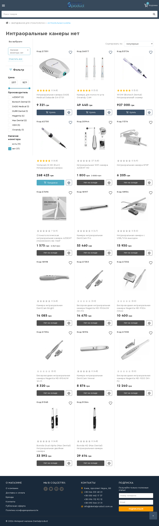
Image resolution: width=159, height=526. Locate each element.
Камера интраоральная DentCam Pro (90, 236)
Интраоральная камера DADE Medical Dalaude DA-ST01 (53, 96)
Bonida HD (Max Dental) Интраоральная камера (90, 447)
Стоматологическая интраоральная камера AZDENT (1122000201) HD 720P (54, 238)
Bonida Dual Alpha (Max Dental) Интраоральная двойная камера (54, 448)
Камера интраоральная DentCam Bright (49, 306)
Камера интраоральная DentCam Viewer (90, 377)
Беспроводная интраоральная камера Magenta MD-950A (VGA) (133, 308)
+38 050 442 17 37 (93, 496)
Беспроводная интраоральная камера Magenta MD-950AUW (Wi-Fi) (93, 308)
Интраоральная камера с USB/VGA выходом (131, 236)
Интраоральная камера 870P (133, 165)
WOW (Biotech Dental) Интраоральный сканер (130, 96)
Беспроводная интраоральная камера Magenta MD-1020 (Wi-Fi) (133, 378)
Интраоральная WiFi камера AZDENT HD (92, 166)
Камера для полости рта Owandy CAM (90, 96)
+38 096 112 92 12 (93, 499)
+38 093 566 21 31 (93, 503)
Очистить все (15, 59)
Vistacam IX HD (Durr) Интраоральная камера (49, 166)
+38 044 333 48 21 (93, 492)
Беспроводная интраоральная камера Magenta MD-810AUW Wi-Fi (53, 378)
